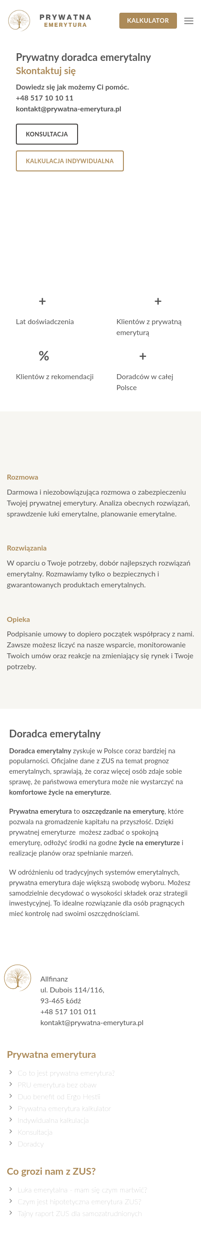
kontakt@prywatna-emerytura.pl (68, 108)
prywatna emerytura (39, 882)
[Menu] (188, 21)
